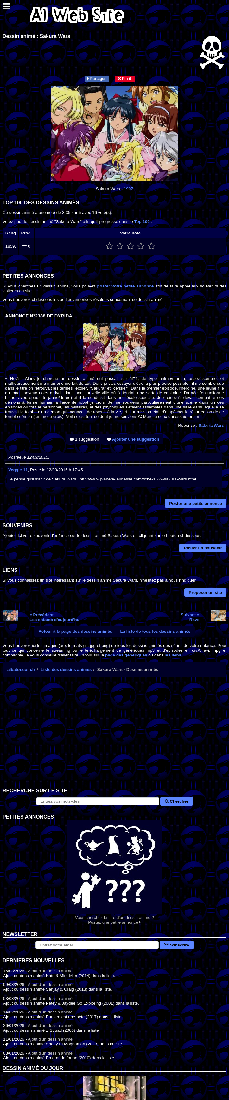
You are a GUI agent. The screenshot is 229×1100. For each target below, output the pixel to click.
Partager (96, 78)
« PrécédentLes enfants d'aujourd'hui (54, 617)
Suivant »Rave (190, 617)
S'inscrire (176, 945)
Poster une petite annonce (195, 503)
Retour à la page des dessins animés (75, 631)
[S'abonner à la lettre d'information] (97, 945)
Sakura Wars (211, 425)
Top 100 (141, 221)
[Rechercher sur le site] (97, 801)
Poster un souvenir (203, 548)
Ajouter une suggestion (133, 439)
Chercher (176, 801)
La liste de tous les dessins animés (155, 631)
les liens (173, 655)
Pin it (124, 78)
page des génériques (126, 655)
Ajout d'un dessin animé (50, 971)
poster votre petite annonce (125, 286)
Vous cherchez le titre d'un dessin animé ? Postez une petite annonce (114, 872)
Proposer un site (205, 592)
